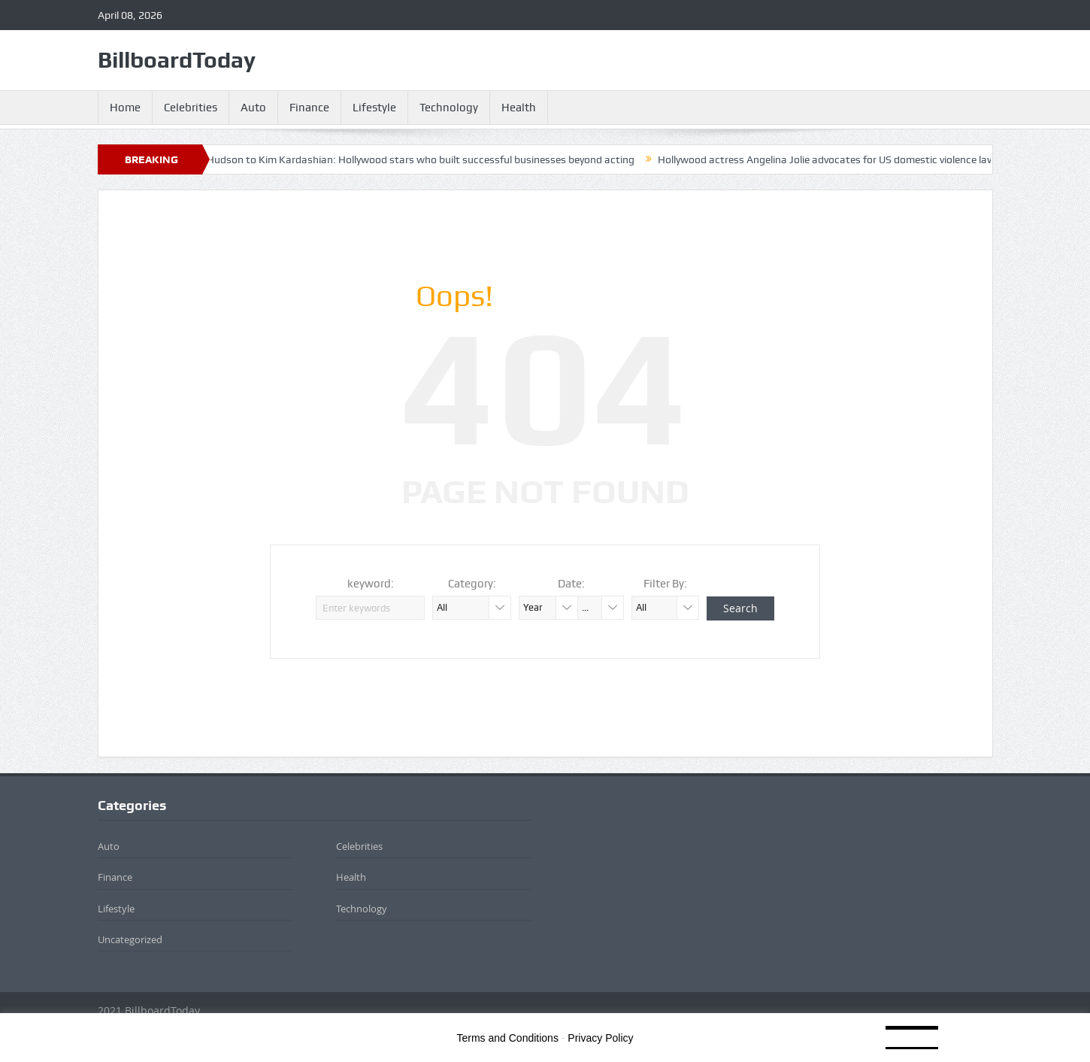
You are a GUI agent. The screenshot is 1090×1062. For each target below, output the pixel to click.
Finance (309, 107)
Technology (448, 107)
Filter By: (665, 583)
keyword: (370, 583)
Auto (253, 107)
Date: (571, 583)
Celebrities (190, 107)
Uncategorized (130, 939)
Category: (472, 583)
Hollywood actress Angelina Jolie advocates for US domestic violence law (835, 159)
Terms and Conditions (508, 1038)
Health (518, 107)
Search (740, 608)
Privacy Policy (600, 1038)
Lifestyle (374, 107)
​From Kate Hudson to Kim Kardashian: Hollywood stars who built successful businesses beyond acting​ (403, 159)
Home (125, 107)
